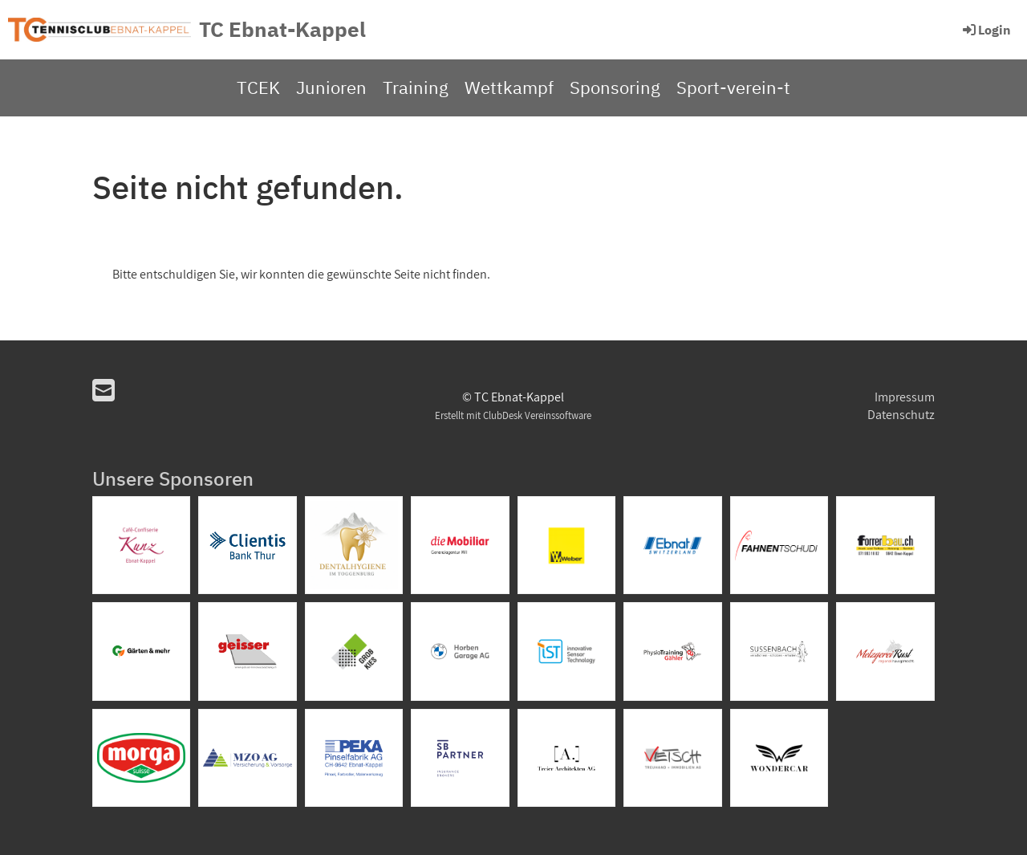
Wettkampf (509, 87)
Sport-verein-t (733, 87)
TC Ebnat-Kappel (282, 29)
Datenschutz (901, 414)
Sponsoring (615, 87)
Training (416, 87)
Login (985, 30)
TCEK (258, 87)
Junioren (331, 87)
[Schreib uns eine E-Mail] (103, 390)
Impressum (905, 397)
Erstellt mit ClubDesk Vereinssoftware (513, 415)
